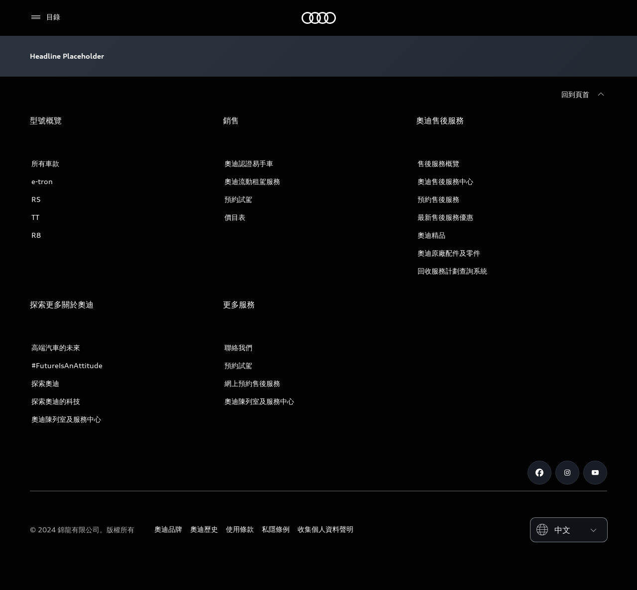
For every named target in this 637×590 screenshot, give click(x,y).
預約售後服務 (438, 199)
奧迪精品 (431, 235)
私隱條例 (276, 529)
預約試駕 (238, 199)
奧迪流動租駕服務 (252, 181)
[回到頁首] (584, 94)
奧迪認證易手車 (248, 163)
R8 (36, 235)
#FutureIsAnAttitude (67, 365)
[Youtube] (595, 473)
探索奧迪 (45, 383)
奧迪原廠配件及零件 (449, 253)
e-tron (42, 181)
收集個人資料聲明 (325, 529)
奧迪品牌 (168, 529)
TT (35, 217)
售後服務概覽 (438, 163)
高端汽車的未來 (55, 347)
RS (36, 199)
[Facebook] (539, 473)
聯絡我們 (238, 347)
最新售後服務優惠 (445, 217)
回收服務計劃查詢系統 (452, 271)
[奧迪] (319, 18)
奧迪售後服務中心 (445, 181)
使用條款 (240, 529)
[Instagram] (567, 473)
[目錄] (45, 17)
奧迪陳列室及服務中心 (66, 419)
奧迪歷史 (204, 529)
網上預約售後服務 (252, 383)
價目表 (234, 217)
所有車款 (45, 163)
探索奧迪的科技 (55, 401)
